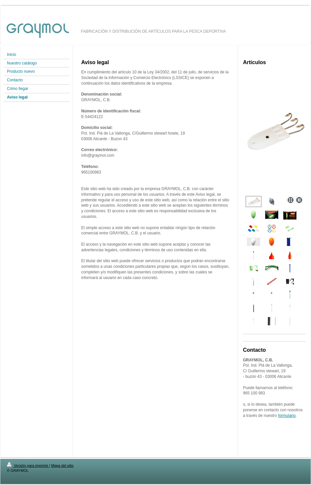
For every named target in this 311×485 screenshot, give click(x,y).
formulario (286, 415)
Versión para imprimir (28, 465)
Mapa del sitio (62, 465)
